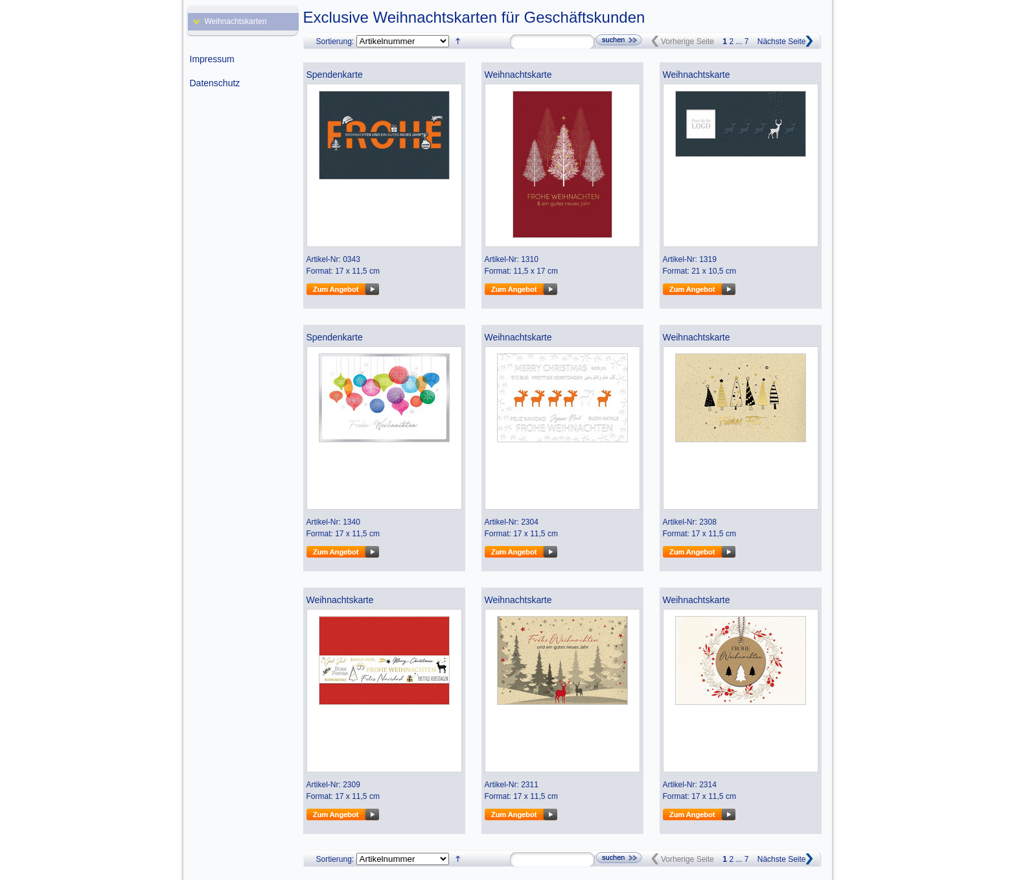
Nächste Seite (781, 41)
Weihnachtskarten (236, 21)
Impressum (212, 59)
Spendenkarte (334, 74)
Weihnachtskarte (518, 74)
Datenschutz (215, 83)
